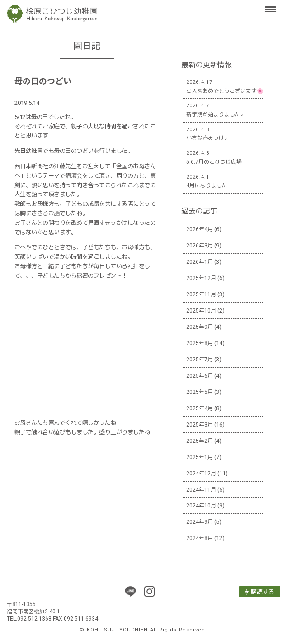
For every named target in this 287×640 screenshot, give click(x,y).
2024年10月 (201, 506)
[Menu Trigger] (270, 9)
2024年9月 (199, 522)
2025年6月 (199, 376)
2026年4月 (199, 229)
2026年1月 (199, 262)
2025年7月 (199, 359)
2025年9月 (199, 327)
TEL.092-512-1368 (29, 619)
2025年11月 (201, 294)
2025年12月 (201, 278)
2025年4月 (199, 408)
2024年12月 (201, 473)
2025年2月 (199, 441)
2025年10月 (201, 311)
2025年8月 (199, 343)
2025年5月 (199, 392)
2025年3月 (199, 425)
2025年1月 (199, 457)
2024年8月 (199, 538)
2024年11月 (201, 490)
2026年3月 (199, 245)
